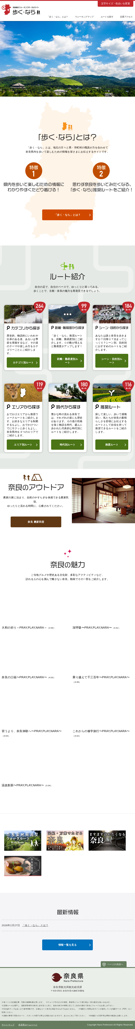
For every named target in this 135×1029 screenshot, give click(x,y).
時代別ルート (67, 444)
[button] (104, 16)
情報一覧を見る (67, 944)
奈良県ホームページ (27, 1025)
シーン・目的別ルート (111, 361)
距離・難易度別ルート (67, 361)
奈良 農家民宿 (36, 521)
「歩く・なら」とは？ (68, 214)
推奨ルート (111, 444)
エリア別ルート (23, 444)
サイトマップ (8, 1025)
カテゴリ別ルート (23, 362)
